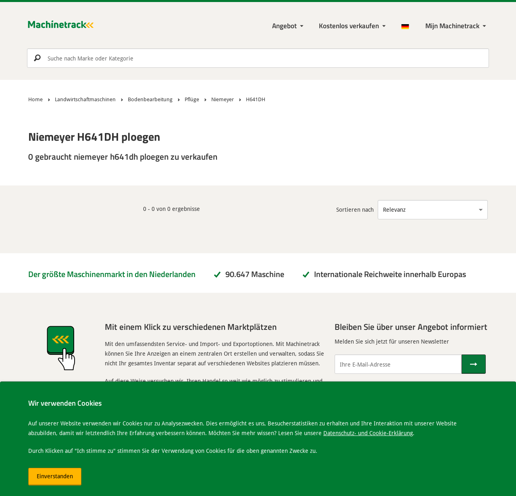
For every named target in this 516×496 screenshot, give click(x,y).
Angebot (284, 25)
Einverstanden (55, 476)
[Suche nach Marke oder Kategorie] (258, 58)
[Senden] (474, 364)
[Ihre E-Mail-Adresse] (398, 364)
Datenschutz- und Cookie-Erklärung (368, 433)
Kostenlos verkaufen (349, 25)
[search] (258, 58)
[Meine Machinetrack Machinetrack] (456, 26)
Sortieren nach (355, 209)
